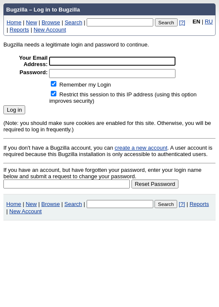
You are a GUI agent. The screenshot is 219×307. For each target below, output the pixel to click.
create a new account (140, 148)
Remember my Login (85, 84)
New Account (50, 29)
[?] (182, 22)
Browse (50, 22)
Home (14, 22)
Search (73, 22)
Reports (19, 29)
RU (209, 21)
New (31, 22)
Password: (34, 72)
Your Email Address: (33, 61)
